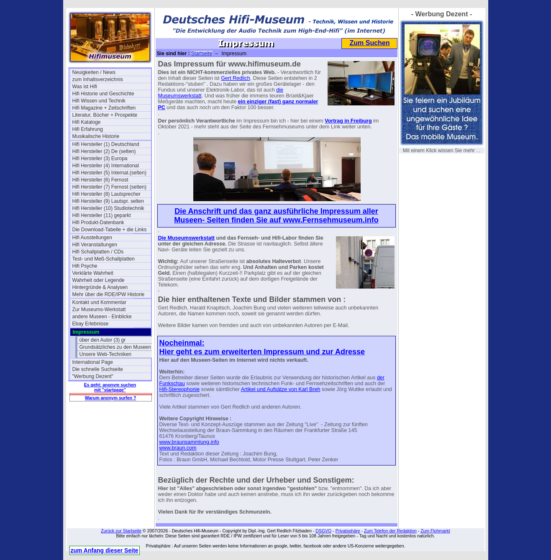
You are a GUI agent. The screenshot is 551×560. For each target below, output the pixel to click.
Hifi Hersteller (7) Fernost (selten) (109, 187)
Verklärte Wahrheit (92, 273)
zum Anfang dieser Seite (104, 550)
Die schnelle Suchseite (97, 369)
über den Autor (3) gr (102, 340)
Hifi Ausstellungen (92, 237)
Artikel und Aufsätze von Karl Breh (280, 389)
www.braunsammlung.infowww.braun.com (189, 445)
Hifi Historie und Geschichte (103, 94)
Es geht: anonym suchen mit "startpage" (110, 387)
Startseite (202, 53)
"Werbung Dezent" (92, 376)
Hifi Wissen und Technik (99, 101)
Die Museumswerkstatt (186, 238)
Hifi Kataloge (86, 122)
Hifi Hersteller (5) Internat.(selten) (109, 173)
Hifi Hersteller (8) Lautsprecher (106, 194)
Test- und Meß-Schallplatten (103, 259)
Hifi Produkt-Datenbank (98, 222)
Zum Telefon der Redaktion (390, 530)
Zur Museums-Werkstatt (99, 309)
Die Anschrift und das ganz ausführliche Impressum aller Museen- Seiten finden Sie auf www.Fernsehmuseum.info (276, 215)
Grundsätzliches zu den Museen (115, 347)
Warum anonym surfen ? (110, 397)
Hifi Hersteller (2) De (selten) (104, 151)
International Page (92, 362)
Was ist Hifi (84, 86)
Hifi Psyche (84, 266)
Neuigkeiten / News (93, 72)
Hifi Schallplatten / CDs (98, 252)
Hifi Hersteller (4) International (105, 166)
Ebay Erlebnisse (90, 324)
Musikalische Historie (96, 136)
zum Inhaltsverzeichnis (97, 79)
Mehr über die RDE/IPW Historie (108, 294)
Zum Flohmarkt (435, 530)
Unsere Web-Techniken (105, 354)
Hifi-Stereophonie (179, 389)
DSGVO (323, 530)
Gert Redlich (235, 78)
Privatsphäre (348, 530)
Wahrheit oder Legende (98, 280)
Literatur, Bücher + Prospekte (105, 115)
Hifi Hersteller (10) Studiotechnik (108, 208)
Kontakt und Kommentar (99, 302)
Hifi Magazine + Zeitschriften (104, 108)
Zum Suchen (369, 42)
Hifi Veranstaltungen (94, 245)
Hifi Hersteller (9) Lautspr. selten (108, 201)
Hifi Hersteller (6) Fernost (100, 180)
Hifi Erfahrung (87, 129)
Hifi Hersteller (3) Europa (100, 158)
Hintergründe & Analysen (100, 287)
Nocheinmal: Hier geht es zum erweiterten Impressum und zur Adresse (262, 347)
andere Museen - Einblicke (102, 317)
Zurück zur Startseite (121, 530)
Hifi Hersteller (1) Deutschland (105, 144)
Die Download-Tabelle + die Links (109, 230)
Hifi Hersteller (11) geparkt (101, 215)
